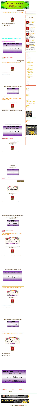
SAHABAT (27, 100)
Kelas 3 (27, 106)
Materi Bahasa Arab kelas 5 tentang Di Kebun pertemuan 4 (12, 12)
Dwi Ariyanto (28, 120)
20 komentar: (11, 138)
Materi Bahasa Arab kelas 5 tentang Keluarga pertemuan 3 (12, 333)
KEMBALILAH (27, 105)
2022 (27, 54)
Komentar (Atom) (14, 391)
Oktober (29, 58)
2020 (27, 56)
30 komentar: (11, 230)
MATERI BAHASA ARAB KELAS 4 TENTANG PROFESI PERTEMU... (30, 65)
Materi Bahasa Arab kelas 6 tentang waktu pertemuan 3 (12, 62)
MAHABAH (27, 95)
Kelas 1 (4, 178)
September (29, 59)
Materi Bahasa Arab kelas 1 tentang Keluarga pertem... (30, 68)
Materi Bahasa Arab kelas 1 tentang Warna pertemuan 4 (32, 28)
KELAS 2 (27, 94)
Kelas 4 (4, 285)
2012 (27, 82)
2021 (27, 55)
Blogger (26, 405)
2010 (27, 84)
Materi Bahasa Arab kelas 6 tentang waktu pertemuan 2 (12, 287)
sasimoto (20, 405)
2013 (27, 81)
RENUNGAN (27, 93)
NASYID (27, 99)
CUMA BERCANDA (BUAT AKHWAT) (30, 101)
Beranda (13, 389)
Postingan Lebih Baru (4, 389)
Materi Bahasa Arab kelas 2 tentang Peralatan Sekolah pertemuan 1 (32, 40)
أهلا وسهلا (4, 3)
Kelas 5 (4, 58)
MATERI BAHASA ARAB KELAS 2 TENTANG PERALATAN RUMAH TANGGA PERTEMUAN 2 (32, 22)
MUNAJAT (27, 107)
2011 (27, 83)
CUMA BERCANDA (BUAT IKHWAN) (30, 103)
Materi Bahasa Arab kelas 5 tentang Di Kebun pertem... (30, 61)
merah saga (28, 121)
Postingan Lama (21, 389)
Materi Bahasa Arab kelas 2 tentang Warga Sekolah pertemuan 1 (32, 46)
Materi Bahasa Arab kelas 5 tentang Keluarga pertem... (30, 77)
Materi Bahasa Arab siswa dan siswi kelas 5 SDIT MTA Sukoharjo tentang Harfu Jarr (32, 34)
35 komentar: (11, 57)
